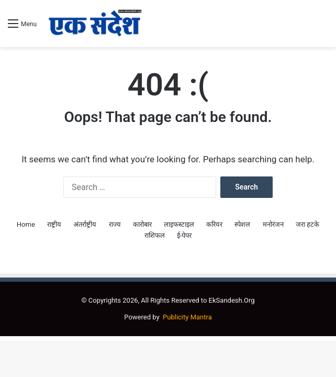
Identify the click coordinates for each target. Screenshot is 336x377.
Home (26, 224)
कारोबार (142, 224)
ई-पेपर (184, 235)
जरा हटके (307, 224)
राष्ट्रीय (54, 224)
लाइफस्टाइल (179, 224)
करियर (214, 224)
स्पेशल (242, 224)
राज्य (115, 224)
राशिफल (154, 235)
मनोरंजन (273, 224)
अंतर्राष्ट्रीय (84, 224)
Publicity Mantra (187, 317)
